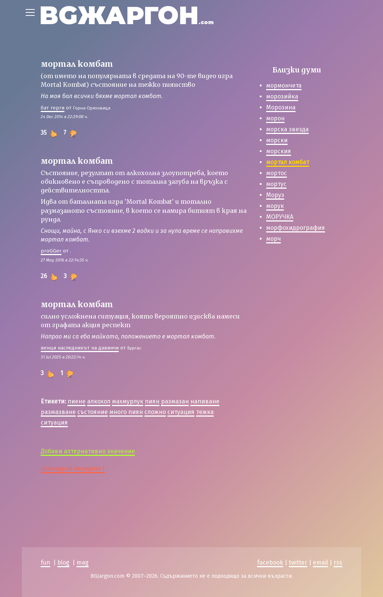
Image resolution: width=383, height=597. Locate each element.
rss (338, 562)
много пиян (126, 411)
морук (275, 205)
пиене (76, 401)
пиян (152, 401)
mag (83, 562)
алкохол (98, 401)
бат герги (52, 108)
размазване (58, 411)
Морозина (281, 107)
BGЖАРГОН (126, 15)
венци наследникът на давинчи (80, 348)
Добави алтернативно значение (88, 451)
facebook (270, 562)
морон (275, 118)
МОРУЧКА (279, 216)
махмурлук (127, 401)
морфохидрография (295, 227)
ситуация (181, 411)
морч (273, 238)
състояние (92, 411)
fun (45, 562)
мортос (276, 173)
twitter (298, 562)
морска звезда (287, 129)
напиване (204, 401)
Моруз (275, 194)
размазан (175, 401)
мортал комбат (287, 162)
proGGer (51, 251)
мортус (276, 184)
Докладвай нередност (73, 468)
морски (277, 140)
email (320, 562)
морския (278, 151)
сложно (155, 411)
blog (63, 562)
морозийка (282, 96)
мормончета (284, 85)
